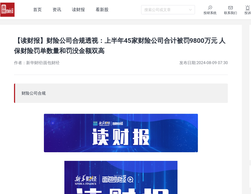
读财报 (78, 9)
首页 (37, 9)
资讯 (57, 9)
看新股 (102, 9)
